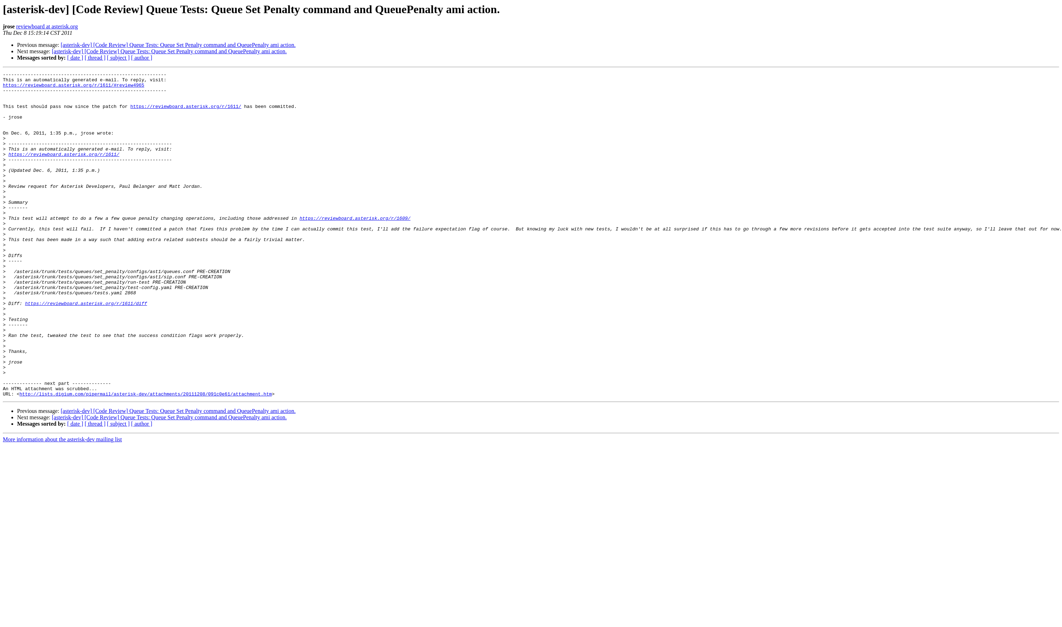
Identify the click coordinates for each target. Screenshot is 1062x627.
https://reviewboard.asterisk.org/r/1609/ (355, 248)
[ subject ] (118, 58)
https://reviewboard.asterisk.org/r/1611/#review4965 (73, 88)
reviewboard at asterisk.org (46, 26)
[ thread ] (95, 58)
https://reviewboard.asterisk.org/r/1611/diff (86, 350)
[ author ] (141, 58)
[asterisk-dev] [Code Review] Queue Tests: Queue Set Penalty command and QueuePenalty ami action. (178, 45)
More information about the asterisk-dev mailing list (62, 504)
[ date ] (75, 58)
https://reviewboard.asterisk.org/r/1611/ (185, 113)
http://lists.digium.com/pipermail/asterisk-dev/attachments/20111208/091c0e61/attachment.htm (146, 459)
